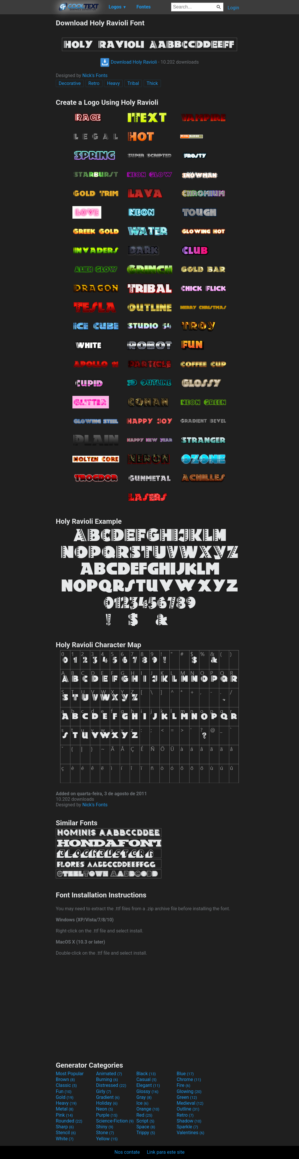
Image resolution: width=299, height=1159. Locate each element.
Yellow (107, 1138)
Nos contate (127, 1152)
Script (145, 1121)
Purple (106, 1115)
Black (146, 1073)
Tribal (133, 83)
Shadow (189, 1121)
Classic (66, 1085)
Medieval (190, 1103)
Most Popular (70, 1073)
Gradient (107, 1097)
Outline (188, 1109)
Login (233, 8)
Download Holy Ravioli (128, 62)
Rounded (69, 1121)
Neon (104, 1109)
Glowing (189, 1091)
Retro (94, 83)
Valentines (190, 1132)
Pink (64, 1115)
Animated (109, 1073)
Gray (144, 1097)
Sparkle (187, 1127)
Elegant (148, 1085)
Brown (65, 1079)
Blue (185, 1073)
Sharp (65, 1127)
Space (145, 1127)
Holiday (107, 1103)
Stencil (66, 1132)
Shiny (104, 1127)
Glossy (147, 1091)
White (65, 1138)
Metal (65, 1109)
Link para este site (166, 1152)
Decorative (70, 83)
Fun (64, 1091)
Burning (107, 1079)
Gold (65, 1097)
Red (144, 1115)
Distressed (111, 1085)
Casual (146, 1079)
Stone (105, 1132)
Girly (103, 1091)
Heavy (113, 83)
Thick (152, 83)
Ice (142, 1103)
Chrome (189, 1079)
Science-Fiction (115, 1121)
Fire (183, 1085)
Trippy (145, 1132)
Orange (147, 1109)
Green (187, 1097)
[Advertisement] (27, 106)
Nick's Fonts (94, 75)
